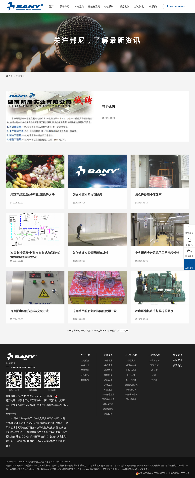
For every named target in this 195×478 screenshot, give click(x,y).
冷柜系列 (108, 6)
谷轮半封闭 (131, 365)
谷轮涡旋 (131, 360)
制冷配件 (108, 414)
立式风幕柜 (154, 360)
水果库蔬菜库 (108, 394)
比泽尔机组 (131, 370)
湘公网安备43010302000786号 (151, 473)
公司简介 (85, 360)
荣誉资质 (85, 370)
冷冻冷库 (108, 375)
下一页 (83, 330)
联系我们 (154, 6)
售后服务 (85, 380)
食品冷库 (108, 360)
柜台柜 (154, 370)
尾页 (89, 330)
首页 (51, 6)
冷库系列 (79, 6)
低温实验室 (108, 409)
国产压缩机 (131, 399)
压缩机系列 (94, 6)
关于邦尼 (64, 6)
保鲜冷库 (108, 365)
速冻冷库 (108, 380)
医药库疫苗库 (108, 399)
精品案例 (124, 6)
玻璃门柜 (154, 365)
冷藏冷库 (108, 370)
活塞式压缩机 (131, 394)
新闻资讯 (139, 6)
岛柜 (154, 375)
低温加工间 (108, 404)
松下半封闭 (131, 380)
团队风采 (85, 375)
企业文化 (85, 365)
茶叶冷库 (108, 385)
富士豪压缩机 (131, 385)
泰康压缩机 (131, 389)
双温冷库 (108, 389)
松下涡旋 (131, 375)
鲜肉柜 (154, 380)
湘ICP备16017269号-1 (178, 473)
